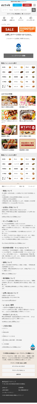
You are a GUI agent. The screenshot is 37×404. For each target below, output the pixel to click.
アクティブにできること (18, 370)
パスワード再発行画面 (11, 311)
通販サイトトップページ (8, 186)
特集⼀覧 (21, 186)
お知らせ (4, 387)
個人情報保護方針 (23, 390)
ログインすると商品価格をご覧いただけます (18, 13)
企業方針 (18, 374)
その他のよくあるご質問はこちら (10, 321)
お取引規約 (5, 390)
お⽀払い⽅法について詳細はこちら (11, 216)
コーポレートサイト (7, 392)
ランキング (31, 186)
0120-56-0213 (22, 211)
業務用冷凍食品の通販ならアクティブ (14, 395)
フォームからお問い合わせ (9, 300)
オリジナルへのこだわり (18, 366)
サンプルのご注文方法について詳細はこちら (13, 243)
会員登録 (27, 5)
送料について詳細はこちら (9, 273)
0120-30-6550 (16, 316)
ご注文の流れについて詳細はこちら (11, 347)
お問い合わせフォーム (8, 318)
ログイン (17, 5)
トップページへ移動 (18, 55)
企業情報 (20, 387)
